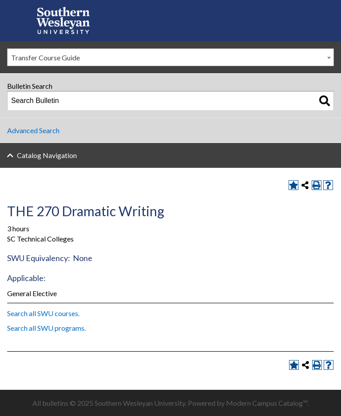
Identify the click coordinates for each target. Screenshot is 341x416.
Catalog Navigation (47, 155)
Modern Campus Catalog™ (266, 403)
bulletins (55, 403)
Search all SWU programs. (46, 328)
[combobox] (170, 57)
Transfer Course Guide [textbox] (45, 57)
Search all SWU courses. (43, 313)
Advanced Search (33, 130)
